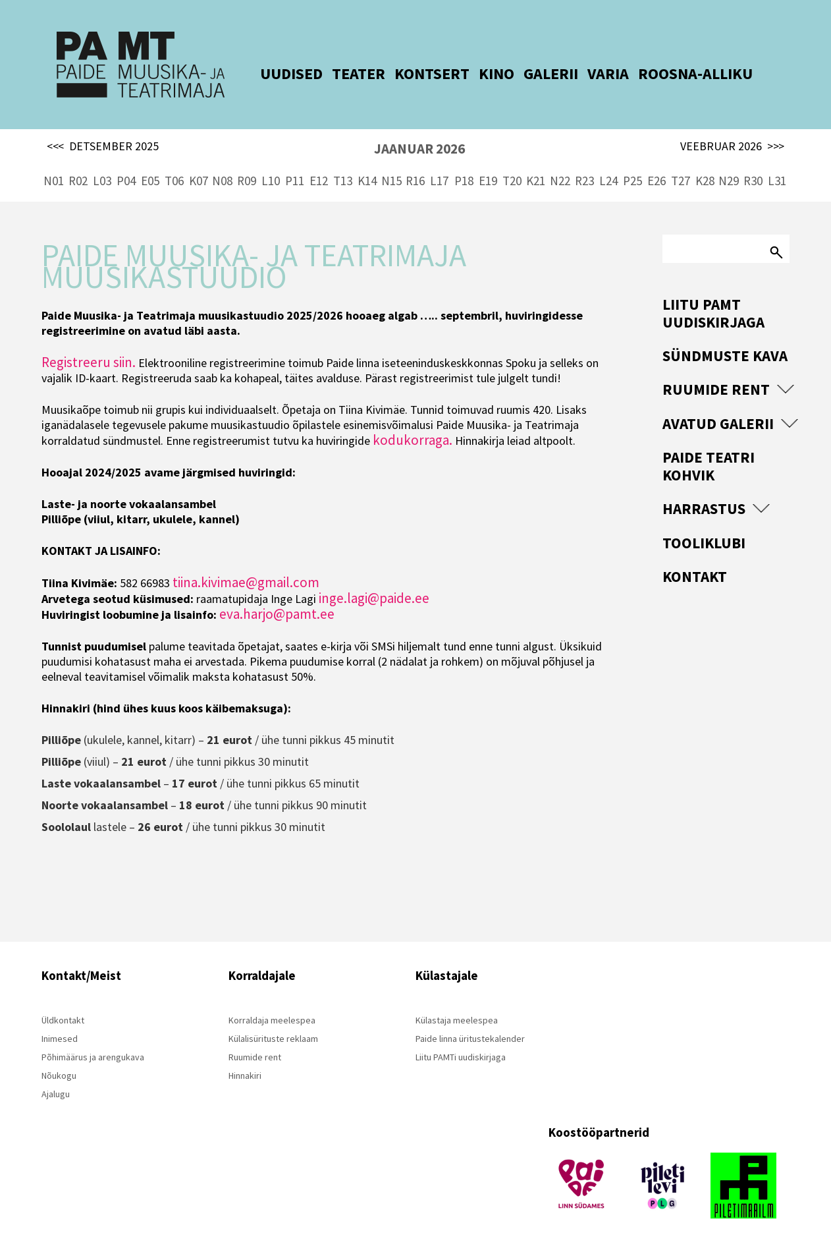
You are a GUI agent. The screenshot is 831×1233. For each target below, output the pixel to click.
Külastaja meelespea (457, 998)
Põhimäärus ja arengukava (92, 1035)
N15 (391, 158)
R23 (584, 158)
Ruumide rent (716, 366)
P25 (632, 158)
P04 (126, 158)
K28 (704, 158)
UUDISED (271, 73)
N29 (728, 158)
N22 (560, 158)
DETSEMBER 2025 (103, 124)
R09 (246, 158)
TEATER (338, 73)
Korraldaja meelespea (271, 998)
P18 (463, 158)
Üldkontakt (62, 998)
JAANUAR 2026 (419, 126)
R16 (415, 158)
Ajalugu (55, 1071)
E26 (656, 158)
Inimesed (59, 1016)
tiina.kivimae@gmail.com (246, 560)
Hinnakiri (244, 1053)
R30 (753, 158)
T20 (512, 158)
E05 (150, 158)
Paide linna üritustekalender (470, 1016)
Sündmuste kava (725, 333)
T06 (174, 158)
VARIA (588, 73)
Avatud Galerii (718, 401)
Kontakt (694, 553)
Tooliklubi (703, 520)
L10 (270, 158)
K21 (535, 158)
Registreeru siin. (88, 340)
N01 (53, 158)
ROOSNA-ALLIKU (675, 73)
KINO (477, 73)
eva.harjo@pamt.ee (277, 591)
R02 (78, 158)
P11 (294, 158)
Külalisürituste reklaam (273, 1016)
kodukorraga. (412, 417)
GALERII (531, 73)
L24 (608, 158)
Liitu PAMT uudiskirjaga (713, 290)
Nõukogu (58, 1053)
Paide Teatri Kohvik (708, 443)
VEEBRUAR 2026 (732, 124)
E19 (488, 158)
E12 (318, 158)
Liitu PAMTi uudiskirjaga (461, 1035)
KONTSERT (412, 73)
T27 (680, 158)
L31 (777, 158)
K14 (367, 158)
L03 (102, 158)
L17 (439, 158)
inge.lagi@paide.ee (374, 576)
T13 (342, 158)
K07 (198, 158)
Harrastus (703, 486)
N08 (222, 158)
